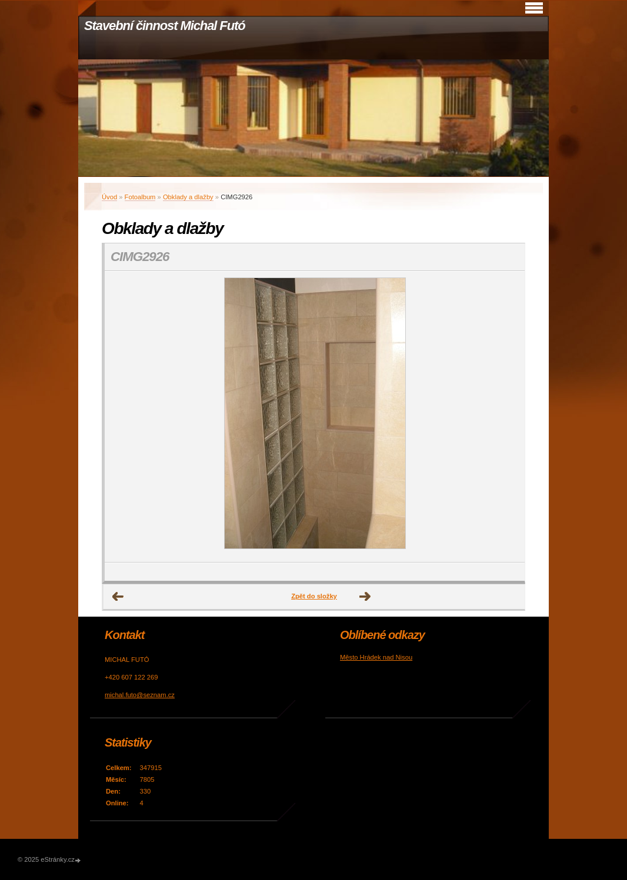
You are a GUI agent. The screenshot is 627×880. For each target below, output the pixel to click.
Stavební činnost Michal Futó (164, 25)
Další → (365, 596)
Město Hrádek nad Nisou (376, 657)
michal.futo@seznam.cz (140, 694)
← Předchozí (118, 596)
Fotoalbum (140, 196)
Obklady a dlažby (188, 196)
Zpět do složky (314, 596)
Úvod (109, 196)
